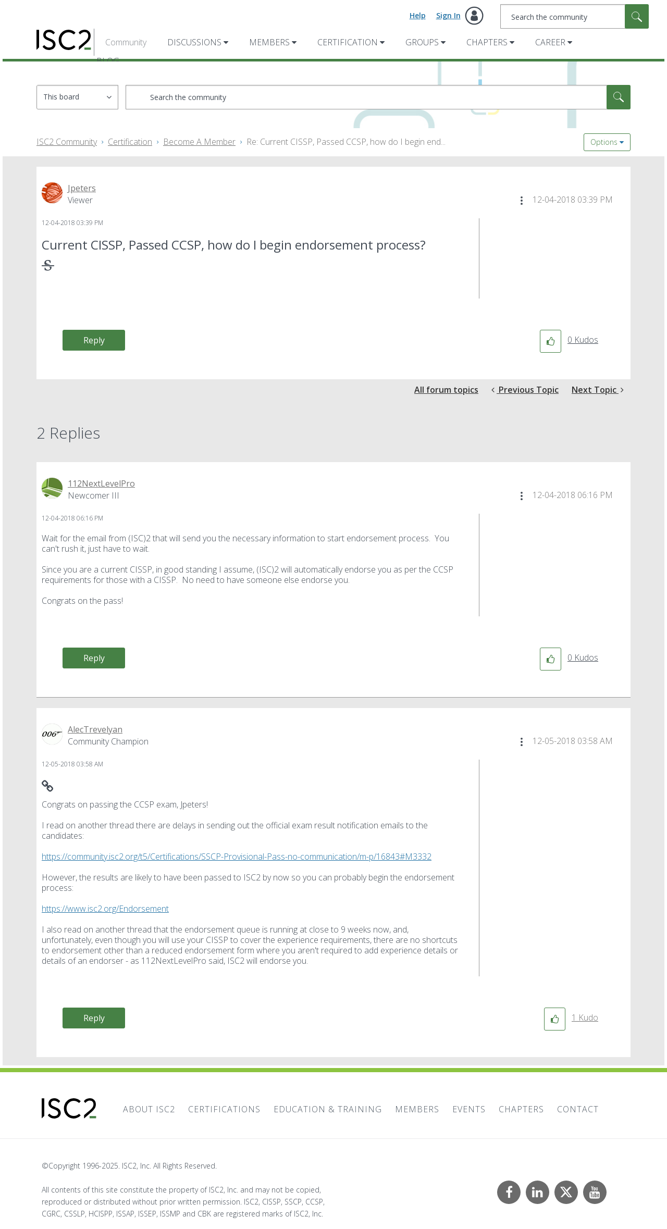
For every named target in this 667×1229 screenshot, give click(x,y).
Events (469, 1109)
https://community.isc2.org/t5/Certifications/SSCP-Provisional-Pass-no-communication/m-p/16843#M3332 (236, 856)
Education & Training (328, 1109)
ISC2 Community (66, 141)
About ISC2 (149, 1109)
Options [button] (603, 142)
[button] (521, 200)
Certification (347, 42)
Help (418, 15)
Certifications (224, 1109)
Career (550, 42)
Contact (578, 1109)
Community (125, 42)
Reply (94, 340)
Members (269, 42)
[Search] (574, 16)
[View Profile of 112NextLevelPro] (101, 483)
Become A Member (199, 141)
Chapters (487, 42)
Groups (422, 42)
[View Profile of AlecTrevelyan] (95, 729)
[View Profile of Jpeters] (82, 188)
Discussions (194, 42)
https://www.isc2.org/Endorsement (105, 908)
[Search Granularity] (77, 97)
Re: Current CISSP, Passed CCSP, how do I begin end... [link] (346, 141)
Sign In (448, 15)
